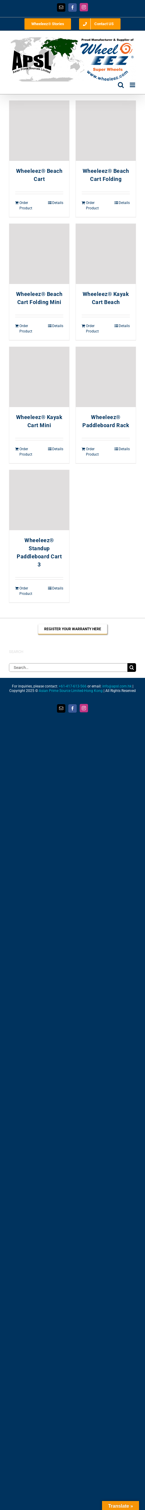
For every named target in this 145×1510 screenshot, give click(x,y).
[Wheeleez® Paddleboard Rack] (106, 377)
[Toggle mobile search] (121, 85)
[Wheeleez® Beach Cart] (39, 131)
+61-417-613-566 (73, 686)
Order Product (25, 205)
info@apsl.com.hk (117, 686)
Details (57, 203)
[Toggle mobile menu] (133, 85)
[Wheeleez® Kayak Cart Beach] (106, 254)
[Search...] (68, 667)
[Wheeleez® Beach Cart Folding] (106, 131)
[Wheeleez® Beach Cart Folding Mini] (39, 254)
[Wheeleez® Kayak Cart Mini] (39, 377)
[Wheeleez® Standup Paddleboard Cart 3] (39, 500)
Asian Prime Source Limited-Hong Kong (71, 691)
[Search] (131, 667)
